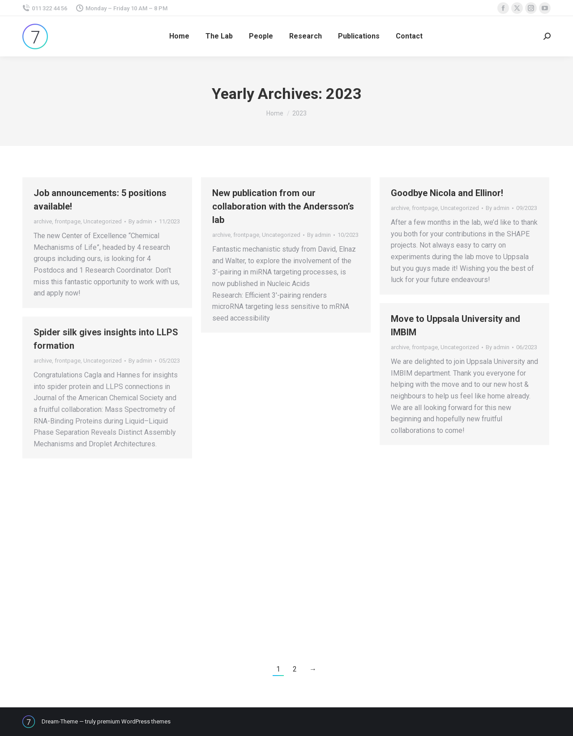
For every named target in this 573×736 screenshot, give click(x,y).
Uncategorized (102, 221)
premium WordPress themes (134, 721)
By (140, 221)
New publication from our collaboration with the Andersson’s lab (283, 206)
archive (43, 221)
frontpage (68, 221)
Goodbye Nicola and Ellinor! (447, 193)
